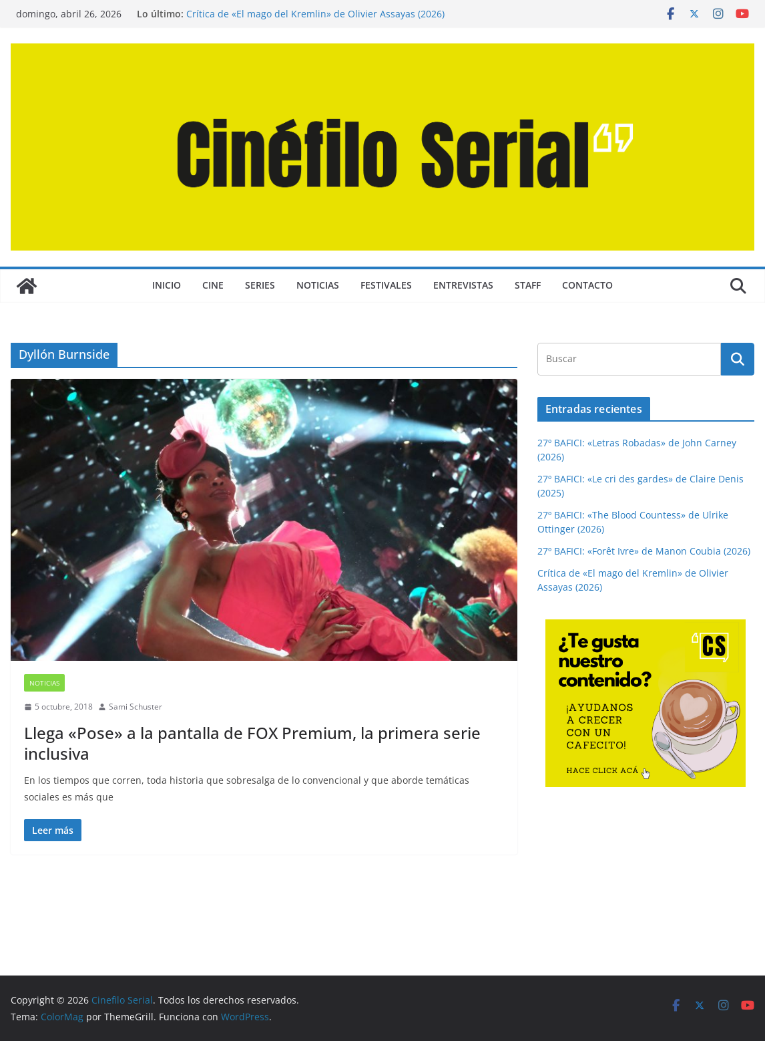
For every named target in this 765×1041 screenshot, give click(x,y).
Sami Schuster (135, 706)
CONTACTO (587, 285)
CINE (213, 285)
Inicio (166, 285)
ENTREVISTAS (463, 285)
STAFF (528, 285)
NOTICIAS (317, 285)
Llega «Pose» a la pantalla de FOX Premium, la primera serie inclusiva (252, 743)
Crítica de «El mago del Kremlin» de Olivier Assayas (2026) (315, 13)
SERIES (260, 285)
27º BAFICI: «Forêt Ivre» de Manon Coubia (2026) (643, 551)
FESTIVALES (386, 285)
